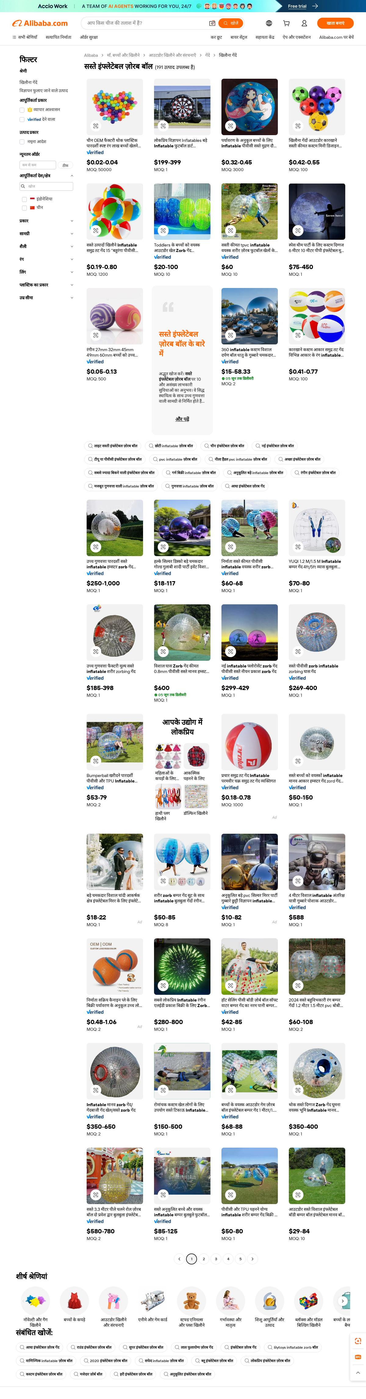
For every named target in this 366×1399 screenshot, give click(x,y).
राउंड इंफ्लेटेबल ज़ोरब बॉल (91, 1347)
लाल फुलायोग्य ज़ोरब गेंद (194, 1347)
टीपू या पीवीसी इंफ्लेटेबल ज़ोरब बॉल (115, 459)
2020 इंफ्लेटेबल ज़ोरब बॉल (105, 1360)
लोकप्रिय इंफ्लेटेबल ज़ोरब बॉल (267, 1360)
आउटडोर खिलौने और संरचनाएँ (172, 55)
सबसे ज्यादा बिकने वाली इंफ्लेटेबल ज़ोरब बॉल (121, 472)
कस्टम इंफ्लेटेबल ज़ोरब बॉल (41, 1374)
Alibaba (91, 55)
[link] (358, 1341)
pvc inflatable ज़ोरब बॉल (175, 459)
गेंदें (207, 55)
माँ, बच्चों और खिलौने (123, 55)
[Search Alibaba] (145, 23)
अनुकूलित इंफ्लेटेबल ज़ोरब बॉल (187, 1374)
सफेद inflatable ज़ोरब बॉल (161, 1360)
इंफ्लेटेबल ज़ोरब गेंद (240, 1347)
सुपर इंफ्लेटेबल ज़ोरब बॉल (143, 1347)
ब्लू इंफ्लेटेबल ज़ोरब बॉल (214, 1360)
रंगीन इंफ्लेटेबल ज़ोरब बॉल (315, 472)
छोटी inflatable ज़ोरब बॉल (171, 446)
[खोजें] (230, 23)
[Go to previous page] (179, 1258)
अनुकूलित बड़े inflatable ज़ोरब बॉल (255, 472)
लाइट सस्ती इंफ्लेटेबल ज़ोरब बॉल (112, 446)
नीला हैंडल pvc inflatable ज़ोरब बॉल (238, 459)
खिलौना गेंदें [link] (228, 55)
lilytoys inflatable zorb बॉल (293, 1347)
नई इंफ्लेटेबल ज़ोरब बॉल (275, 446)
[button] (212, 23)
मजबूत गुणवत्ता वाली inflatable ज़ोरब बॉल (121, 486)
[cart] (287, 24)
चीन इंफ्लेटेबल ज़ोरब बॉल (224, 446)
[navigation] (46, 658)
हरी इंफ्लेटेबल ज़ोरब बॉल (133, 1374)
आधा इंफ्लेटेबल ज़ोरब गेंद (244, 486)
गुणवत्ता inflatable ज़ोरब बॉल (189, 486)
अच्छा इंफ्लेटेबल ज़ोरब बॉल (299, 459)
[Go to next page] (252, 1258)
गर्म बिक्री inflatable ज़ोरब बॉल (191, 472)
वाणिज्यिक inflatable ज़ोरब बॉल (46, 1360)
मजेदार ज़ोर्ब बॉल (88, 1374)
